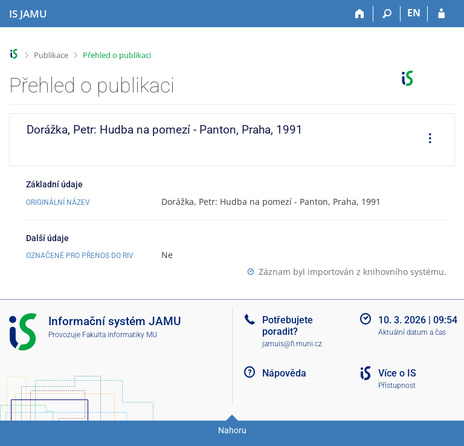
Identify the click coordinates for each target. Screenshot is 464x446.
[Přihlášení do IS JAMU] (441, 14)
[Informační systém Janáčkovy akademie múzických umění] (28, 14)
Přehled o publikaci (117, 55)
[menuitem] (425, 139)
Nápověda (284, 373)
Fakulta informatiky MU (119, 335)
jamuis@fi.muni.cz (292, 344)
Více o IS (397, 373)
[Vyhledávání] (387, 14)
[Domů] (359, 14)
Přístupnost (397, 385)
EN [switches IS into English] (413, 12)
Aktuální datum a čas (412, 332)
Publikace (51, 55)
